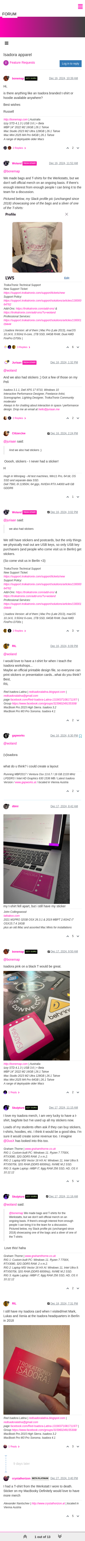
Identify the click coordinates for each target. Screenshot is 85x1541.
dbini (15, 801)
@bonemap (11, 167)
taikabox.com (12, 911)
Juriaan (17, 358)
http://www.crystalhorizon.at (48, 1498)
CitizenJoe (18, 428)
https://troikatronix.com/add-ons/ (35, 304)
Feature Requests (22, 58)
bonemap (18, 74)
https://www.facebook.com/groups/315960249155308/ (44, 699)
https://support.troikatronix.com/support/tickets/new (34, 288)
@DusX (8, 1136)
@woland (10, 366)
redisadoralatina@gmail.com (21, 691)
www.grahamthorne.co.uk (40, 1144)
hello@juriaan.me (49, 404)
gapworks (18, 731)
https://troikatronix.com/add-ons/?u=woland (30, 308)
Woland (17, 158)
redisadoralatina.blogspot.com (47, 687)
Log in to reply (70, 59)
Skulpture (18, 1103)
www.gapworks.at (25, 777)
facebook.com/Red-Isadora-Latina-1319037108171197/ (43, 695)
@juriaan (9, 437)
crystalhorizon (21, 1474)
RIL (14, 641)
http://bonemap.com (16, 115)
